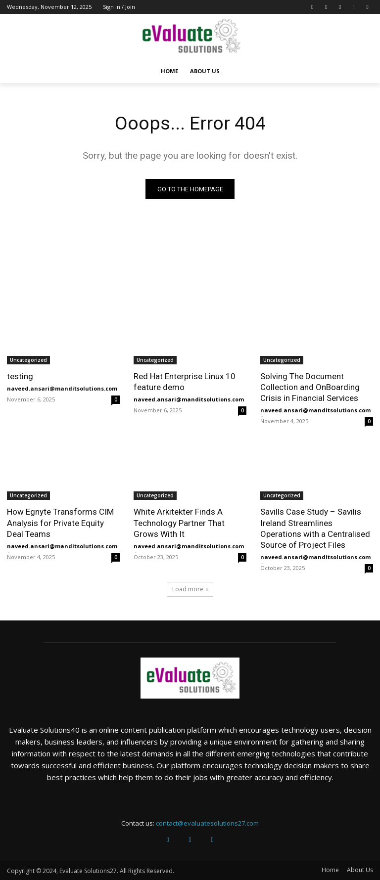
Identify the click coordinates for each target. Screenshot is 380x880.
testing (20, 376)
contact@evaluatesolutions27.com (207, 823)
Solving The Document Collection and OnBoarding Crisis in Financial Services (310, 387)
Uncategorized (28, 359)
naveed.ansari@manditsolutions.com (62, 388)
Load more (190, 589)
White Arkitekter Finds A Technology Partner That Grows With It (179, 522)
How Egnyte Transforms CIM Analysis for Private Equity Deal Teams (60, 522)
